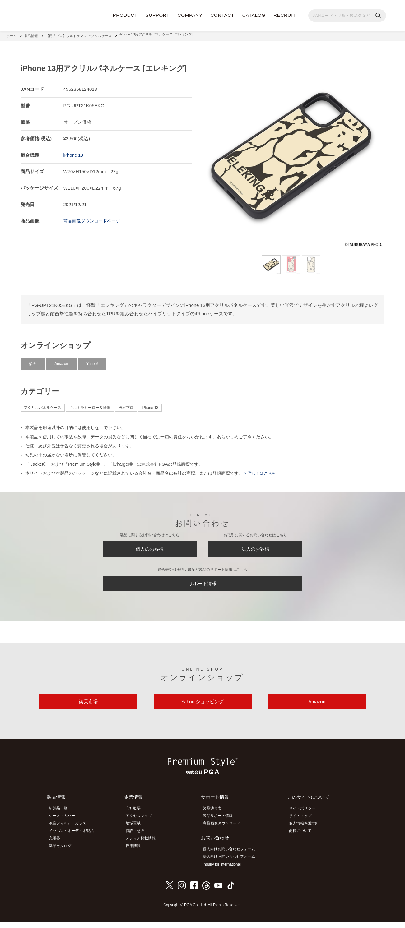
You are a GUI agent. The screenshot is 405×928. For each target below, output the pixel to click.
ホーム (11, 34)
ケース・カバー (65, 825)
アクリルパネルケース (42, 404)
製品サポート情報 (221, 825)
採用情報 (137, 852)
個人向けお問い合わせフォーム (232, 857)
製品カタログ (63, 852)
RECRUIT (284, 15)
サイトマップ (303, 825)
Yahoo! (92, 360)
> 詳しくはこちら (260, 470)
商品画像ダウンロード (225, 831)
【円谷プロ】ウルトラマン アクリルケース (79, 34)
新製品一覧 (61, 817)
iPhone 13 (74, 151)
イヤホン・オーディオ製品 (74, 838)
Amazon (61, 360)
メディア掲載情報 (145, 845)
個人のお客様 (149, 547)
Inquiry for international (225, 870)
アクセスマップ (143, 825)
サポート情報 (202, 586)
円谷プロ (126, 404)
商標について (303, 838)
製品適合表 (215, 817)
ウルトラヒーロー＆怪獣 (89, 404)
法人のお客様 (255, 547)
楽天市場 (88, 708)
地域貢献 (137, 831)
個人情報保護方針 (307, 831)
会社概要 (137, 817)
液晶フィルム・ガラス (70, 831)
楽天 (32, 360)
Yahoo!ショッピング (202, 708)
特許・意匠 (139, 838)
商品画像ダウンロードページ (93, 217)
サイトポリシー (305, 817)
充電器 (57, 845)
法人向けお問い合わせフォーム (232, 863)
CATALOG (254, 15)
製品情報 (31, 34)
